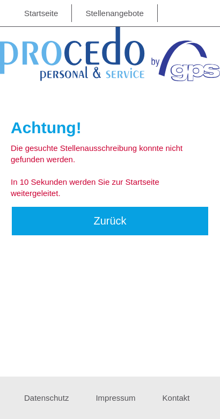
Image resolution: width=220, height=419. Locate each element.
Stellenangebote (114, 13)
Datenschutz (46, 397)
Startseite (41, 13)
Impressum (115, 397)
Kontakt (176, 397)
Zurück (109, 221)
